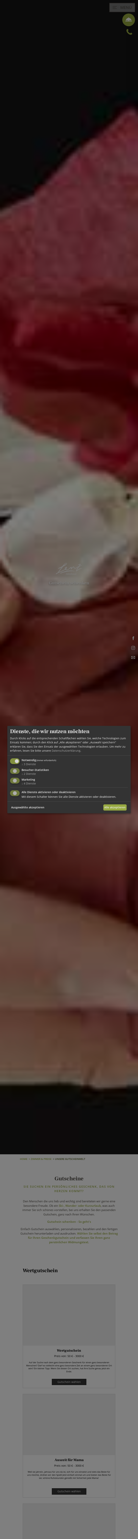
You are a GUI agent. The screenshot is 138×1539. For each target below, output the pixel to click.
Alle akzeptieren (114, 807)
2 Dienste (29, 774)
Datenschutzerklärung (66, 750)
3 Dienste (29, 764)
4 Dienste (29, 783)
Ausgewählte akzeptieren (27, 807)
